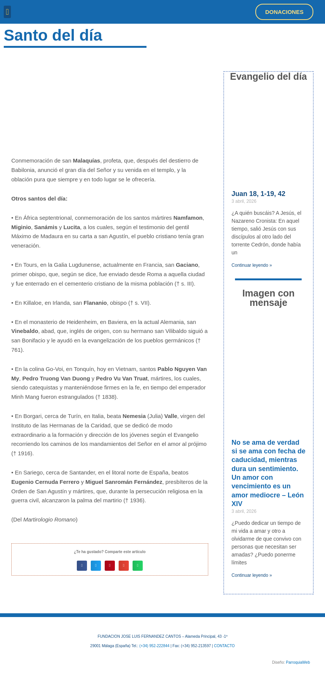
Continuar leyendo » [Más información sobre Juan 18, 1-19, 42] (252, 265)
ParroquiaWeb (298, 662)
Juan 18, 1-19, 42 (258, 194)
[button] (7, 12)
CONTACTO (224, 646)
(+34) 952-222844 (154, 646)
